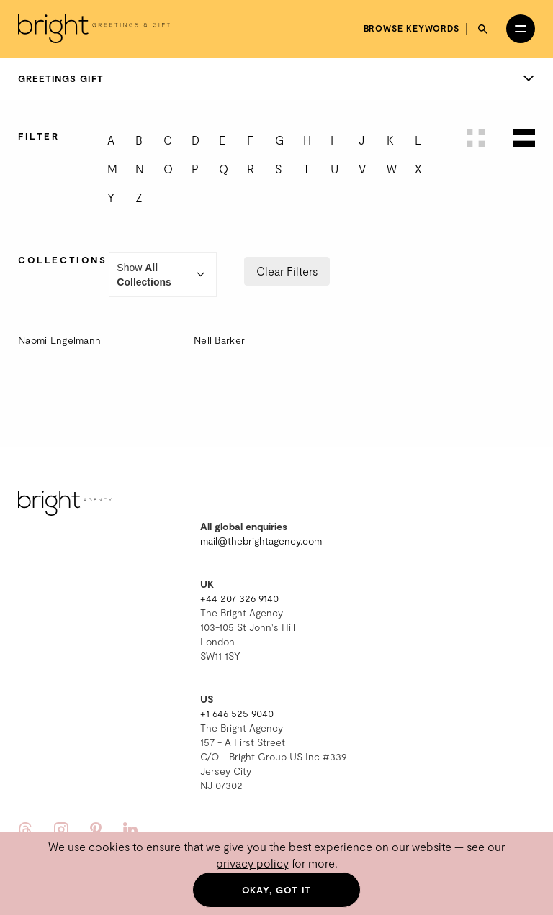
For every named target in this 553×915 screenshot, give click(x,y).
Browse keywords (412, 28)
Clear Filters (287, 271)
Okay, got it (277, 890)
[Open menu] (520, 28)
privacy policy (252, 863)
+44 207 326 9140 (239, 598)
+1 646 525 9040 (237, 713)
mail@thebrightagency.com (261, 540)
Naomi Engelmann (59, 340)
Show (162, 274)
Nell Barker (219, 340)
